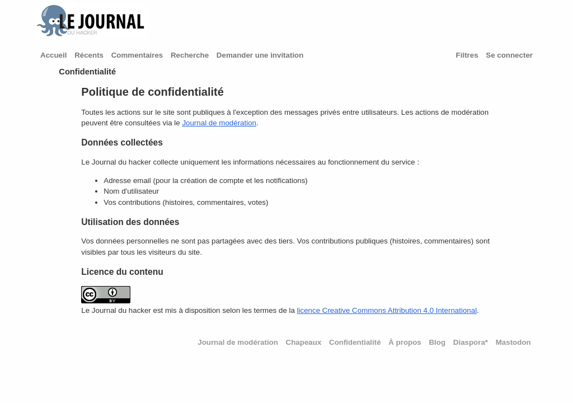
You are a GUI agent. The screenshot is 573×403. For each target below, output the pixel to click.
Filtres (467, 55)
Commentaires (137, 55)
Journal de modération (219, 123)
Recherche (190, 55)
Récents (89, 55)
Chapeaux (304, 342)
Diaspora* (470, 342)
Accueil (53, 55)
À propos (404, 342)
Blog (437, 342)
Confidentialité (355, 342)
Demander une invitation (260, 55)
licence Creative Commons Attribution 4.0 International (387, 310)
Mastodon (513, 342)
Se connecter (509, 55)
